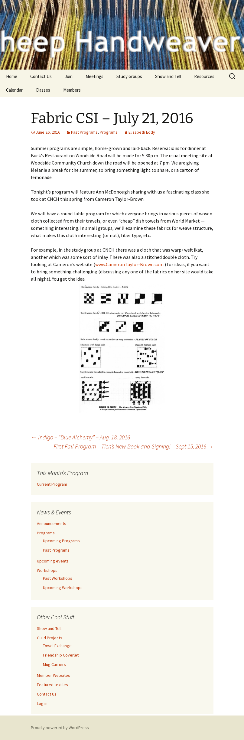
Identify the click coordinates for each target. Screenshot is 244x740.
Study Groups (129, 76)
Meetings (94, 76)
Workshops (47, 570)
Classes (43, 90)
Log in (42, 703)
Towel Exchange (57, 645)
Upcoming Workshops (63, 587)
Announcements (51, 523)
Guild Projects (49, 638)
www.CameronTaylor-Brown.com (129, 264)
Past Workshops (57, 578)
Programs (109, 132)
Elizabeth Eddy (142, 132)
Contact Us (41, 76)
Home (11, 76)
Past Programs (84, 132)
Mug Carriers (54, 664)
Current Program (52, 484)
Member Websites (53, 675)
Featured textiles (52, 684)
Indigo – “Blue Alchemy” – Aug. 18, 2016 (80, 437)
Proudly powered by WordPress (60, 727)
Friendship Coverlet (61, 655)
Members (72, 90)
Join (69, 76)
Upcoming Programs (61, 540)
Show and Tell (168, 76)
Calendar (14, 90)
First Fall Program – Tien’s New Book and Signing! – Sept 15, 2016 (133, 446)
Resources (204, 76)
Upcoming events (53, 561)
